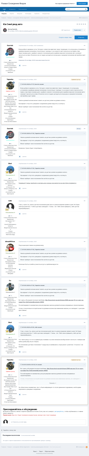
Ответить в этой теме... (19, 422)
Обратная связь (49, 451)
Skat (10, 163)
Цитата (24, 65)
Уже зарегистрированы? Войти (65, 3)
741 (10, 295)
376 (10, 216)
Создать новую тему (65, 37)
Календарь (28, 13)
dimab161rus (10, 241)
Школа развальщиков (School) (28, 31)
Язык (35, 451)
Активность (12, 9)
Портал (12, 13)
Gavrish (14, 29)
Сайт (4, 9)
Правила (36, 13)
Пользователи (23, 9)
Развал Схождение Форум (13, 3)
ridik (10, 201)
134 (10, 178)
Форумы (4, 13)
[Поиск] (74, 9)
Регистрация (82, 3)
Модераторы (46, 13)
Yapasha (10, 79)
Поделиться (66, 30)
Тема (41, 451)
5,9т (10, 94)
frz (10, 280)
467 (10, 256)
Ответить (81, 37)
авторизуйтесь (59, 411)
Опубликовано (28, 45)
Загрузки (19, 13)
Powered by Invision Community (44, 453)
